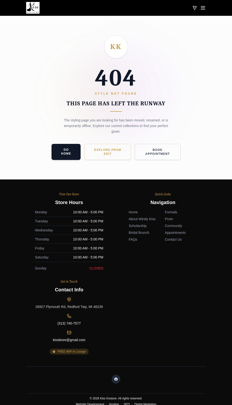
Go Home (66, 151)
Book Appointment (157, 152)
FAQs (39, 327)
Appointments (81, 320)
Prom (75, 306)
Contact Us (79, 327)
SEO (127, 378)
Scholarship (44, 313)
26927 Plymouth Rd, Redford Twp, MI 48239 (163, 219)
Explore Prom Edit (107, 152)
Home (39, 299)
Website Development (90, 378)
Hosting (114, 378)
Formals (77, 299)
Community (79, 313)
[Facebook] (116, 353)
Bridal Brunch (45, 320)
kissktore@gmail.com (163, 253)
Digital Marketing (145, 378)
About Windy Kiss (48, 306)
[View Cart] (194, 7)
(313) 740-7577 (163, 236)
